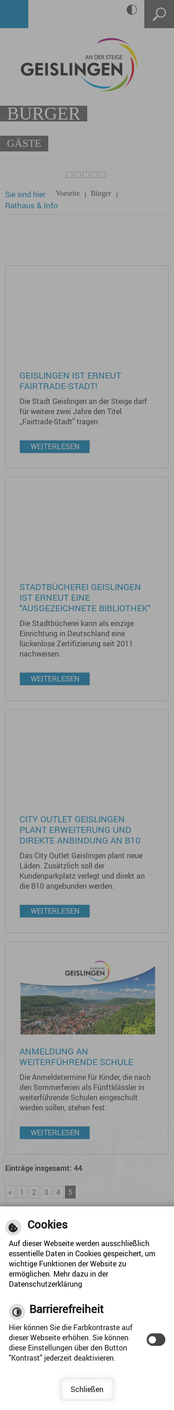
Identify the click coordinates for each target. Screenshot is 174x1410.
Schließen (87, 1389)
